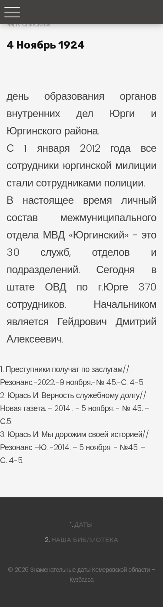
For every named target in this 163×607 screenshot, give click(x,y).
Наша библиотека (84, 539)
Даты (83, 524)
